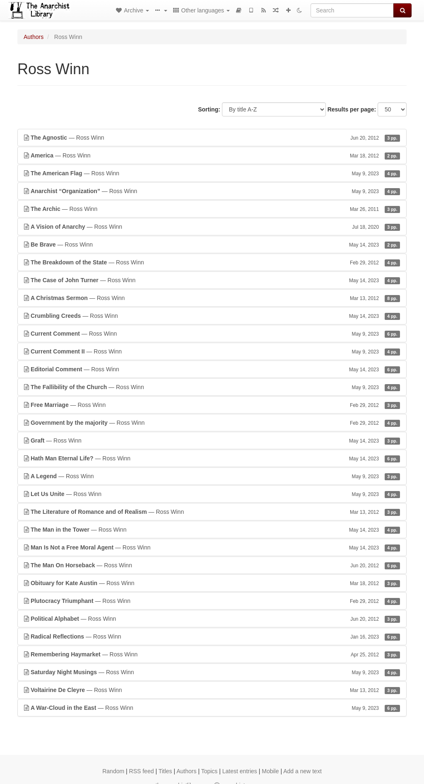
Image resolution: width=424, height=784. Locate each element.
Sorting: (209, 109)
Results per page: (352, 109)
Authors (33, 37)
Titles (165, 771)
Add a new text (302, 771)
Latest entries (239, 771)
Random (113, 771)
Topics (209, 771)
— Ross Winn (212, 137)
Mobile (270, 771)
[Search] (352, 10)
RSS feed (141, 771)
